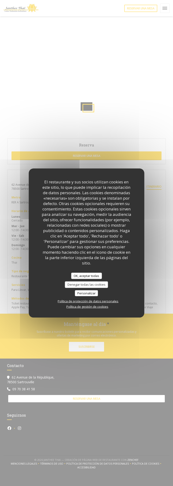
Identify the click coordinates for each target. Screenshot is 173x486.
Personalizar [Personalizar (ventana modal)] (86, 293)
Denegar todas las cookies (86, 284)
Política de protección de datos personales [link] (88, 301)
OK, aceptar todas (86, 275)
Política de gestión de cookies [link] (87, 306)
